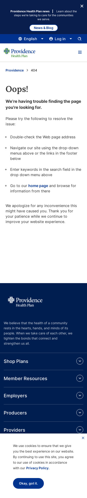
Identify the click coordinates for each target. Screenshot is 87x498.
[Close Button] (82, 5)
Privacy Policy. (37, 468)
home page (38, 185)
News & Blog (43, 28)
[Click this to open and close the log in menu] (60, 38)
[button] (79, 52)
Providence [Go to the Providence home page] (15, 70)
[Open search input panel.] (79, 38)
